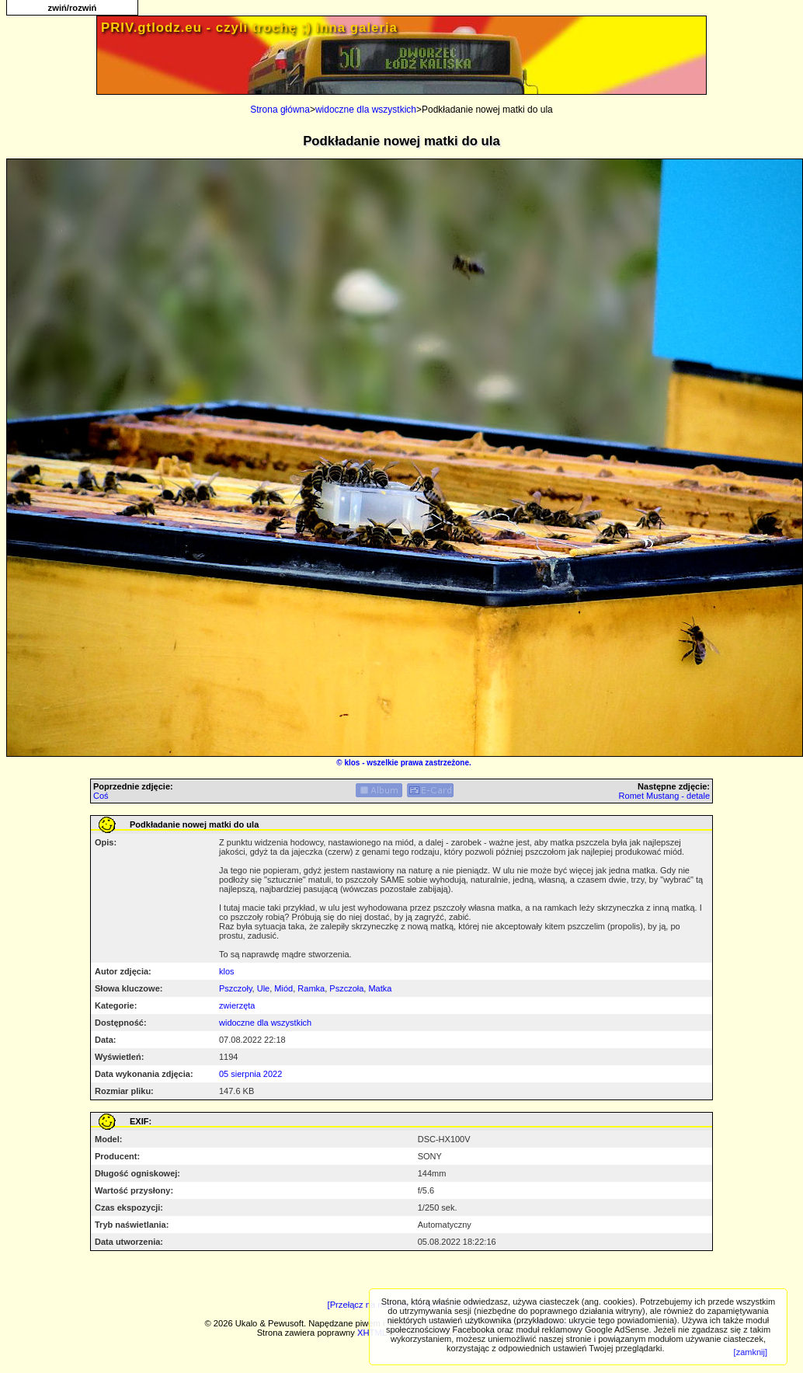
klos (352, 762)
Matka (379, 988)
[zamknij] (750, 1352)
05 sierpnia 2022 (250, 1074)
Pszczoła (346, 988)
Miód (283, 988)
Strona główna (280, 109)
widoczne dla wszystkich (365, 109)
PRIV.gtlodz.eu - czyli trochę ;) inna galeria (249, 27)
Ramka (311, 988)
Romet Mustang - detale (664, 795)
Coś (101, 795)
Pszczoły (235, 988)
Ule (263, 988)
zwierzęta (237, 1005)
